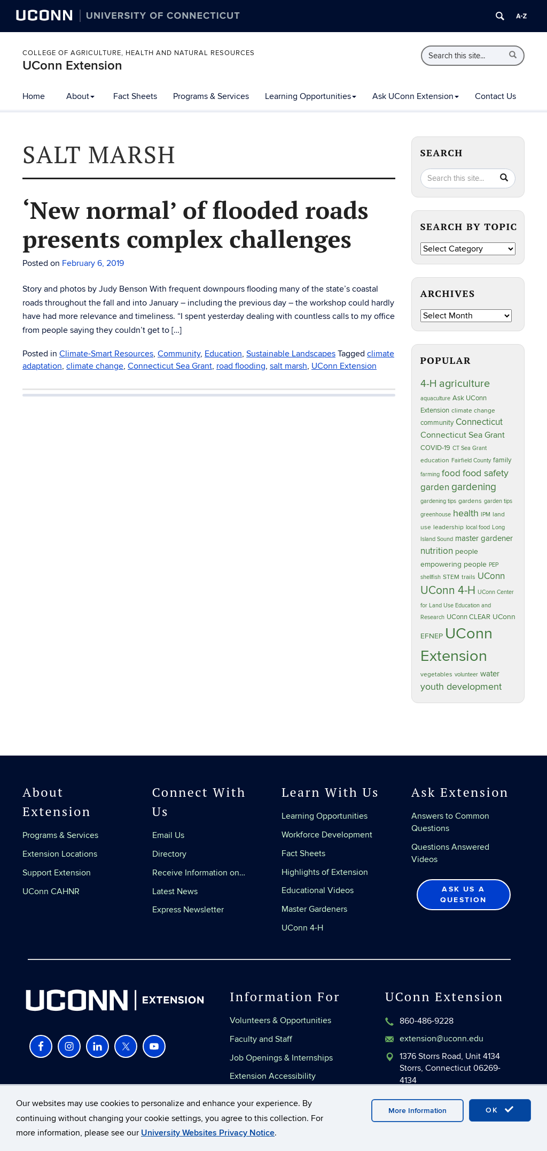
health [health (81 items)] (466, 513)
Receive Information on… (198, 872)
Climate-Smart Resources (106, 353)
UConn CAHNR (51, 891)
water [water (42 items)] (489, 674)
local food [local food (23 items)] (478, 527)
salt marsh (288, 366)
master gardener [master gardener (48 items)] (484, 538)
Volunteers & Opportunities (280, 1020)
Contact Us (495, 96)
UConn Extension (72, 65)
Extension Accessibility (273, 1076)
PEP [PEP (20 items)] (493, 564)
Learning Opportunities (310, 96)
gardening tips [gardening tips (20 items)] (438, 501)
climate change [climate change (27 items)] (473, 411)
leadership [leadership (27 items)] (448, 527)
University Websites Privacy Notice (208, 1132)
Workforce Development (327, 834)
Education (223, 353)
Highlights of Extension (325, 872)
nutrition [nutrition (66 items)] (436, 551)
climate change (94, 366)
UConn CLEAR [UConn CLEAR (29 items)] (468, 617)
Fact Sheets (135, 96)
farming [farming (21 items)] (430, 474)
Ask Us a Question (463, 894)
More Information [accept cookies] (417, 1110)
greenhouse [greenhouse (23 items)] (435, 514)
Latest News (175, 891)
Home (33, 96)
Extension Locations (59, 854)
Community (179, 353)
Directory (169, 854)
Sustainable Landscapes (290, 353)
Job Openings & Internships (281, 1058)
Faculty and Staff (261, 1039)
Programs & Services (211, 96)
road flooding (240, 366)
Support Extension (56, 872)
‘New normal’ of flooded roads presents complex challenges (195, 224)
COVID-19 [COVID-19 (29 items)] (435, 448)
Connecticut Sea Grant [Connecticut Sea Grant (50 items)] (462, 435)
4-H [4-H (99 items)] (428, 383)
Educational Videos (318, 890)
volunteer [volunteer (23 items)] (466, 674)
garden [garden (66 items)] (434, 487)
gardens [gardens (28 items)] (470, 501)
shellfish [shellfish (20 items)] (430, 577)
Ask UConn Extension (415, 96)
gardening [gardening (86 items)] (473, 487)
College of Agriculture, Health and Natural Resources (138, 53)
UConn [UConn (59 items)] (491, 576)
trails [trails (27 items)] (468, 577)
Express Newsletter (188, 909)
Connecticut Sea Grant (170, 366)
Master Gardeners (314, 909)
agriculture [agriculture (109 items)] (464, 383)
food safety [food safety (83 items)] (486, 473)
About (80, 96)
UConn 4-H (302, 928)
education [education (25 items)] (434, 460)
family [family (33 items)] (502, 460)
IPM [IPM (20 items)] (485, 514)
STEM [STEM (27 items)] (451, 577)
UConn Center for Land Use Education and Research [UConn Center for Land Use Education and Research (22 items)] (467, 605)
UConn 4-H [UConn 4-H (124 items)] (447, 590)
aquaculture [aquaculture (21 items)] (435, 398)
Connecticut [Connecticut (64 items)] (479, 422)
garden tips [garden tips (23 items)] (498, 501)
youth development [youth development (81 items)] (461, 686)
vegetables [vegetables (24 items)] (436, 674)
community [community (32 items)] (437, 422)
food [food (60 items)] (451, 473)
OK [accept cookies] (500, 1110)
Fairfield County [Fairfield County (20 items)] (471, 460)
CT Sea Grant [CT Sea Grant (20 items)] (469, 448)
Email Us (168, 835)
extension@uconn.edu (441, 1038)
